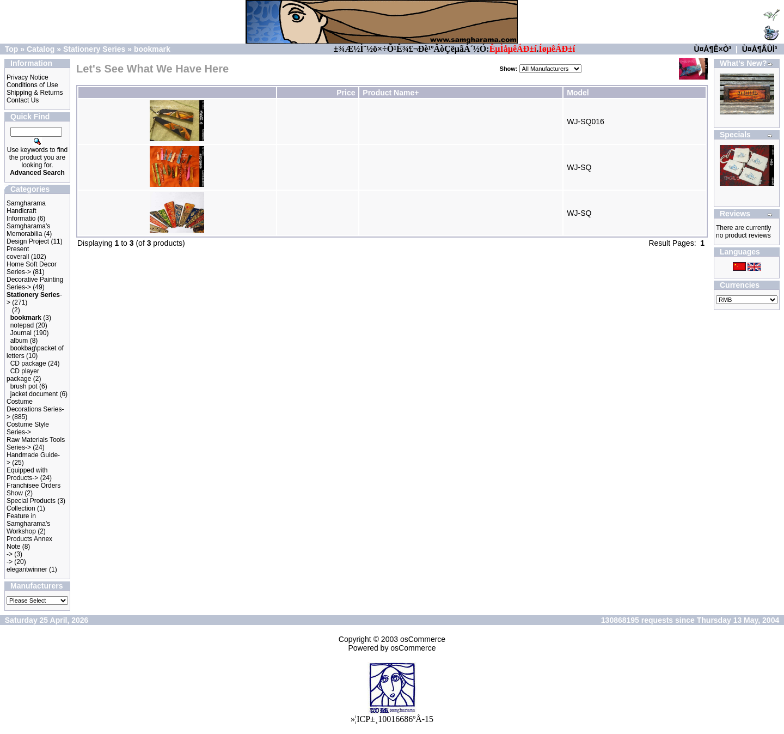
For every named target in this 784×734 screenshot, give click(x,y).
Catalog (40, 49)
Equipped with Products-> (27, 474)
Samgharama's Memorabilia (28, 230)
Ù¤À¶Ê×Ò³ (712, 49)
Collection (21, 508)
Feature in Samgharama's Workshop (28, 523)
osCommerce (422, 639)
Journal (21, 333)
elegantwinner (27, 569)
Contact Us (23, 100)
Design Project (28, 241)
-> (10, 554)
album (19, 340)
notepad (22, 325)
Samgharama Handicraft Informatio (26, 210)
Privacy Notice (27, 77)
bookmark (152, 49)
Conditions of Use (32, 85)
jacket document (34, 394)
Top (12, 49)
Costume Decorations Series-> (35, 409)
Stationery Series (94, 49)
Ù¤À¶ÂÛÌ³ (759, 49)
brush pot (24, 386)
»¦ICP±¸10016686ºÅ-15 (392, 719)
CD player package (23, 375)
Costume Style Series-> (28, 428)
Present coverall (18, 252)
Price (345, 92)
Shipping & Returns (35, 92)
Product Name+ (391, 92)
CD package (28, 363)
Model (578, 92)
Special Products (31, 501)
